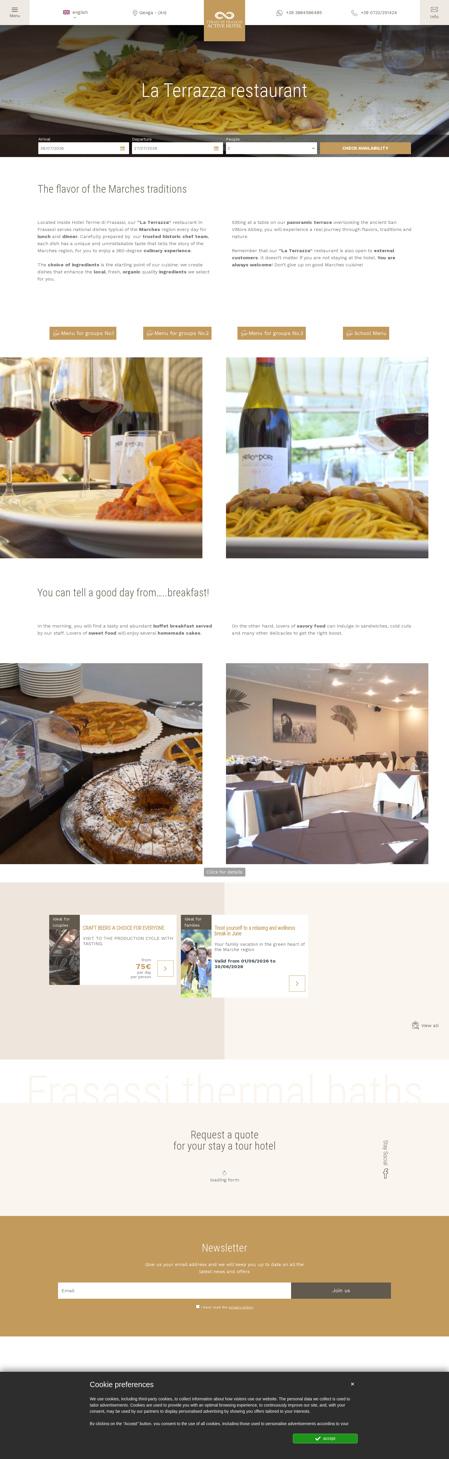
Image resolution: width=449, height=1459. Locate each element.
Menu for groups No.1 (83, 333)
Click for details (224, 872)
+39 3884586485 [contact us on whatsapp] (299, 12)
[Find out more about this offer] (64, 950)
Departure (142, 139)
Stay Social (386, 1159)
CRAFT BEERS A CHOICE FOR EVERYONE (123, 928)
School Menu (366, 333)
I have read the (227, 1307)
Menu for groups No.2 (178, 333)
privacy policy (241, 1307)
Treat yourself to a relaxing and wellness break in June (254, 931)
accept (325, 1438)
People (233, 139)
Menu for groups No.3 (272, 333)
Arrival (44, 139)
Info (434, 9)
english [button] (75, 14)
